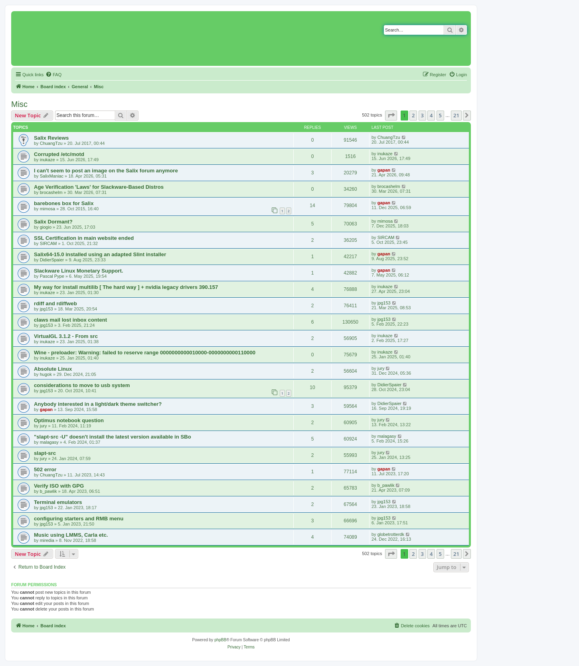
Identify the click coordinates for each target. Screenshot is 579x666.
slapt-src (45, 453)
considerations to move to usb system (82, 385)
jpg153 (46, 308)
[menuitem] (53, 74)
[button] (391, 115)
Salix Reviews (51, 138)
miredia (47, 540)
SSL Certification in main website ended (84, 238)
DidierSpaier (52, 259)
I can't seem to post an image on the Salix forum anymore (106, 171)
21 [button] (456, 115)
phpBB (220, 640)
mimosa (47, 208)
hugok (46, 374)
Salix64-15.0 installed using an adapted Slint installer (100, 254)
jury (381, 368)
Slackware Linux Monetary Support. (78, 271)
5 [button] (440, 115)
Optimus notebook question (69, 420)
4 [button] (431, 115)
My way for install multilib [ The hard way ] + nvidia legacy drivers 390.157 (126, 287)
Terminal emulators (58, 502)
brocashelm (51, 192)
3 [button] (422, 115)
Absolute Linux (53, 369)
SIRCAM (48, 243)
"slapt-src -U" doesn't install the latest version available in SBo (112, 437)
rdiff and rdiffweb (55, 303)
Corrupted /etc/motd (59, 154)
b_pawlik (48, 491)
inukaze (47, 159)
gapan (383, 170)
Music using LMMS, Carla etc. (71, 535)
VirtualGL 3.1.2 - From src (66, 336)
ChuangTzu (51, 143)
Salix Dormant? (53, 222)
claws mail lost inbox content (70, 320)
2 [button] (413, 115)
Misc (19, 104)
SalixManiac (51, 176)
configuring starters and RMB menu (78, 519)
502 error (45, 469)
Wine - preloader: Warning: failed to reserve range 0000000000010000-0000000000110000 (144, 353)
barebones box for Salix (64, 203)
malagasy (49, 442)
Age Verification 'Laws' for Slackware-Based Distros (99, 187)
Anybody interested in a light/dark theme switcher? (98, 404)
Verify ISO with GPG (59, 486)
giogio (45, 227)
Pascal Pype (52, 276)
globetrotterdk (390, 534)
